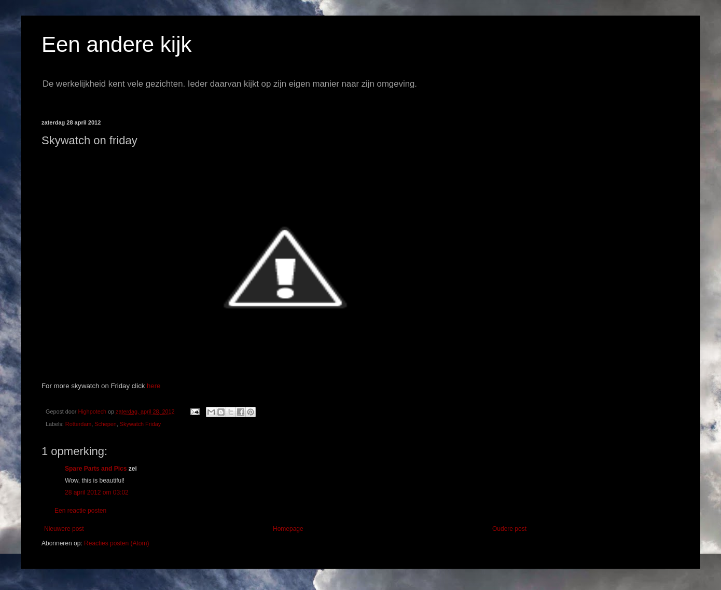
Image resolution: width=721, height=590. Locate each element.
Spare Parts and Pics (96, 468)
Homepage (288, 528)
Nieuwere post (64, 528)
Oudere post (509, 528)
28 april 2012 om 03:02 (97, 492)
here (153, 386)
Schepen (105, 424)
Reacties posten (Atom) (116, 543)
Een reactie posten (80, 510)
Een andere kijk (116, 44)
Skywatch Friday (140, 424)
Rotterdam (78, 424)
